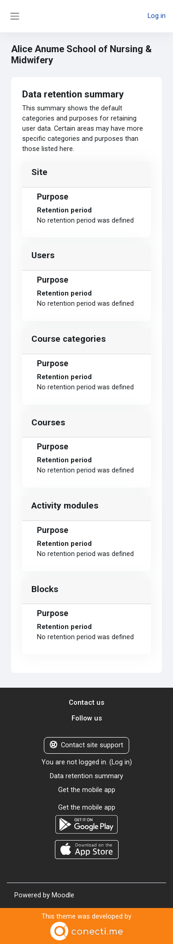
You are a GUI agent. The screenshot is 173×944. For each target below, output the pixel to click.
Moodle (63, 895)
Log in (157, 16)
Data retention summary (86, 776)
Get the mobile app (86, 790)
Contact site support (86, 745)
